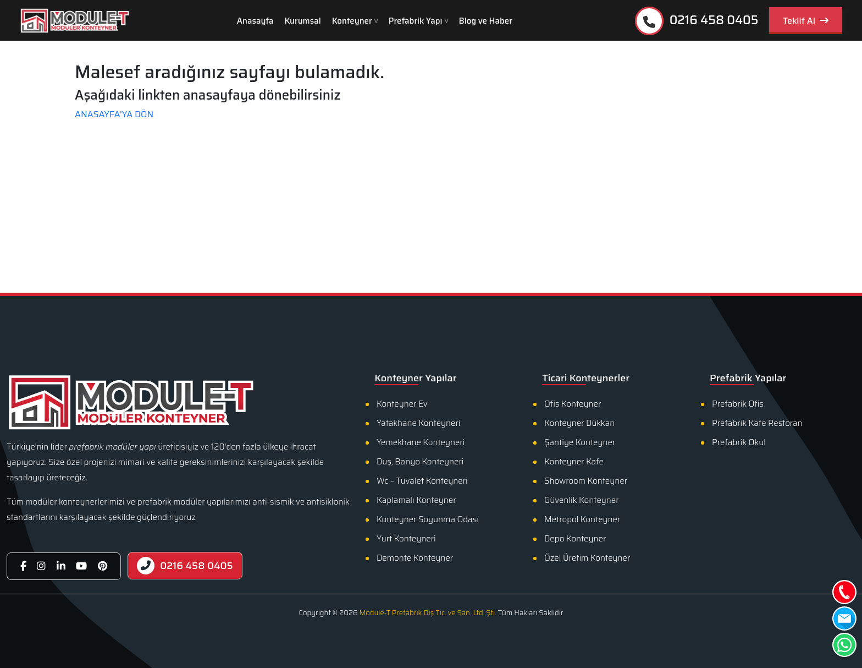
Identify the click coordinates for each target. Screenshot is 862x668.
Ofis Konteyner (572, 403)
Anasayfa (255, 21)
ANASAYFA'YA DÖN (114, 114)
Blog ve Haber (485, 21)
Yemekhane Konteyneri (421, 442)
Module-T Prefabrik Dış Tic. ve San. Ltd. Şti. (427, 612)
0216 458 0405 (696, 21)
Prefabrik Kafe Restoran (757, 423)
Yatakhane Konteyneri (419, 423)
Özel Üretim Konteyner (587, 558)
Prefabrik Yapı (416, 21)
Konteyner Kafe (574, 461)
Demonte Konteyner (415, 558)
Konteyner (352, 21)
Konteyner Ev (402, 403)
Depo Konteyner (575, 538)
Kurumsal (303, 21)
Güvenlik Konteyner (581, 500)
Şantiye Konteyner (579, 442)
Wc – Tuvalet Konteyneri (422, 481)
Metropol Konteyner (582, 519)
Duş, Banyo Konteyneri (420, 461)
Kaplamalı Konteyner (416, 500)
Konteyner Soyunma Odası (428, 519)
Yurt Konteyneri (406, 538)
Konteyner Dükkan (579, 423)
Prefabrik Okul (739, 442)
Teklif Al (805, 21)
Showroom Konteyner (585, 481)
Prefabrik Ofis (738, 403)
